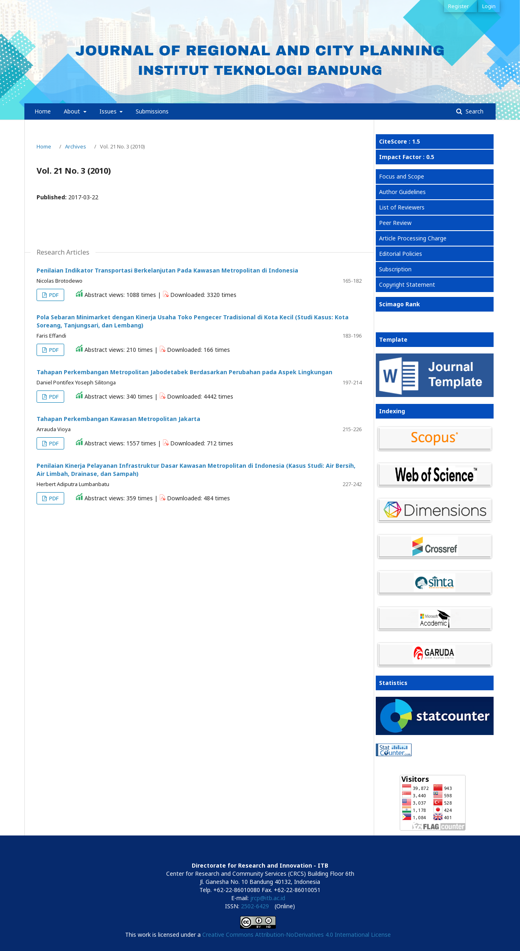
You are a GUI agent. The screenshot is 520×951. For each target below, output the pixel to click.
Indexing (392, 411)
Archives (75, 146)
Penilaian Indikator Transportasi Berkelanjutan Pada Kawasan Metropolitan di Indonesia (167, 270)
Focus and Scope (401, 176)
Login (489, 6)
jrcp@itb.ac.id (267, 898)
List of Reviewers (402, 207)
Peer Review (395, 223)
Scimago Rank (399, 304)
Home (43, 111)
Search (473, 111)
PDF (53, 295)
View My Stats (395, 764)
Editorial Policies (400, 253)
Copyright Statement (407, 284)
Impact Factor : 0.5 (406, 157)
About (73, 111)
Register (458, 6)
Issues (109, 111)
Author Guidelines (402, 192)
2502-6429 (255, 906)
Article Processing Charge (412, 238)
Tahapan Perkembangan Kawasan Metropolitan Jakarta (118, 419)
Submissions (152, 111)
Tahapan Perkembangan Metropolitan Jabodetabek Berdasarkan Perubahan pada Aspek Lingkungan (184, 372)
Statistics (393, 683)
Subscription (395, 269)
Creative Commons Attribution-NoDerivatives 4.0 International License (296, 934)
